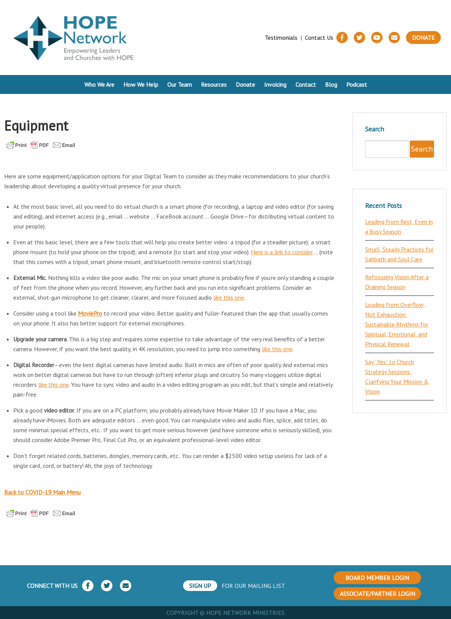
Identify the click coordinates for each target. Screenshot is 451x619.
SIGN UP (200, 585)
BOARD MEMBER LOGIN (377, 577)
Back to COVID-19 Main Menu (42, 492)
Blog (331, 84)
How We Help (140, 84)
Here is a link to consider (282, 252)
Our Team (179, 84)
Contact (305, 84)
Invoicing (275, 84)
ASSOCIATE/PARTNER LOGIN (377, 593)
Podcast (356, 84)
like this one (228, 297)
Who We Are (99, 84)
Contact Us (319, 37)
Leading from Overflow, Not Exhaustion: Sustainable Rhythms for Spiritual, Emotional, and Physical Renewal (396, 324)
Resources (214, 84)
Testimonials (281, 37)
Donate (423, 37)
